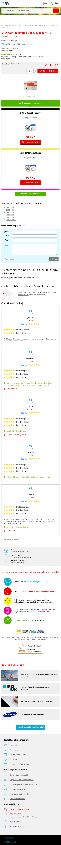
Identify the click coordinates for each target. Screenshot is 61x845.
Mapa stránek (9, 838)
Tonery (19, 26)
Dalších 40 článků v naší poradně (30, 727)
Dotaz (7, 245)
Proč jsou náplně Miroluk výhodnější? (19, 44)
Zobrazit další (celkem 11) (30, 194)
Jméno (6, 231)
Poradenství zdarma (17, 799)
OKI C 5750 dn (11, 217)
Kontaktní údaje (15, 822)
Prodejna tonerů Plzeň (18, 826)
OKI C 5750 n (11, 220)
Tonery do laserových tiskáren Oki (35, 26)
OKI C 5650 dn (11, 210)
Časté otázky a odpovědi (19, 775)
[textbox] (27, 10)
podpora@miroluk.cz (20, 809)
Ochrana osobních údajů (19, 789)
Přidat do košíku (48, 71)
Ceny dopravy (6, 58)
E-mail (7, 236)
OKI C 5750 (10, 215)
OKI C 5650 (10, 207)
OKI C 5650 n (11, 212)
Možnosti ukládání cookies (19, 794)
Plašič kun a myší (10, 842)
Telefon (7, 240)
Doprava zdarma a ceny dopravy (22, 780)
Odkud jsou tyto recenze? (10, 539)
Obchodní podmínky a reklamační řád (23, 784)
